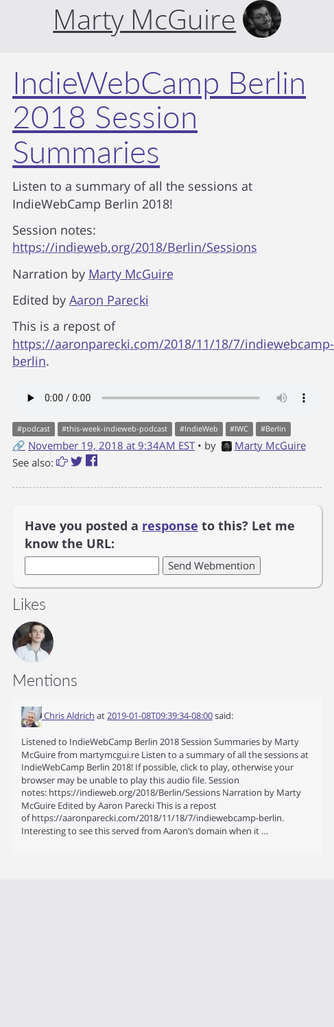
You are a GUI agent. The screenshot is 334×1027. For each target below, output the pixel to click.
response (170, 525)
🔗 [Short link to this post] (18, 445)
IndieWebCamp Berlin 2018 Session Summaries (159, 116)
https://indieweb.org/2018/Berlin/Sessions (134, 247)
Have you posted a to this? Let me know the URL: (160, 534)
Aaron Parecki (109, 300)
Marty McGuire (131, 273)
